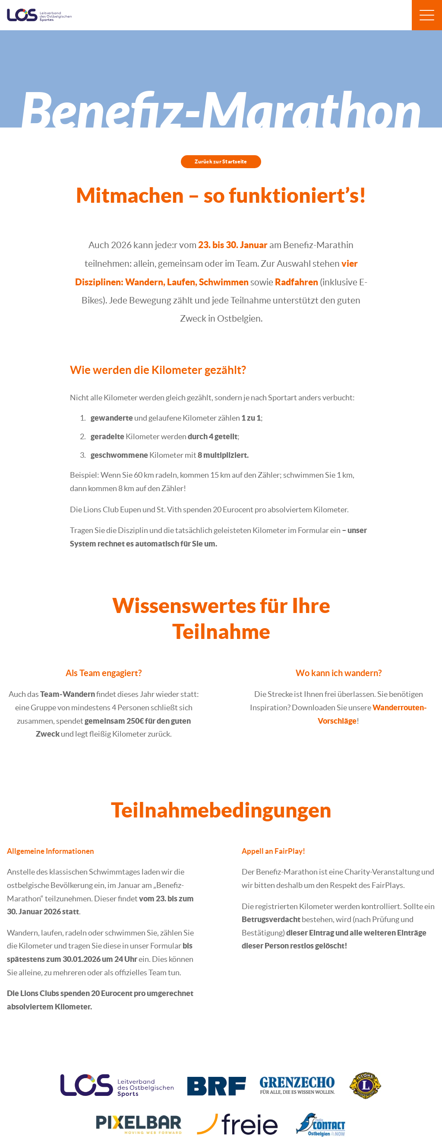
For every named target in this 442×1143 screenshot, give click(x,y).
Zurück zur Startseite (221, 161)
